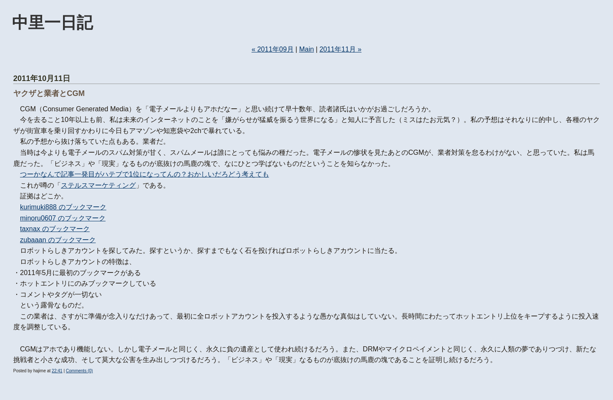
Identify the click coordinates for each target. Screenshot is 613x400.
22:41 (57, 370)
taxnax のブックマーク (55, 228)
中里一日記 (52, 22)
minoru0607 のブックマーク (63, 218)
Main (306, 49)
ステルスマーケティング (98, 185)
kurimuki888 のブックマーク (63, 207)
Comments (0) (79, 370)
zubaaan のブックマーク (58, 239)
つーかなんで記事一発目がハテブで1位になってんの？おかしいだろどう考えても (144, 174)
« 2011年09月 (273, 49)
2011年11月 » (340, 49)
